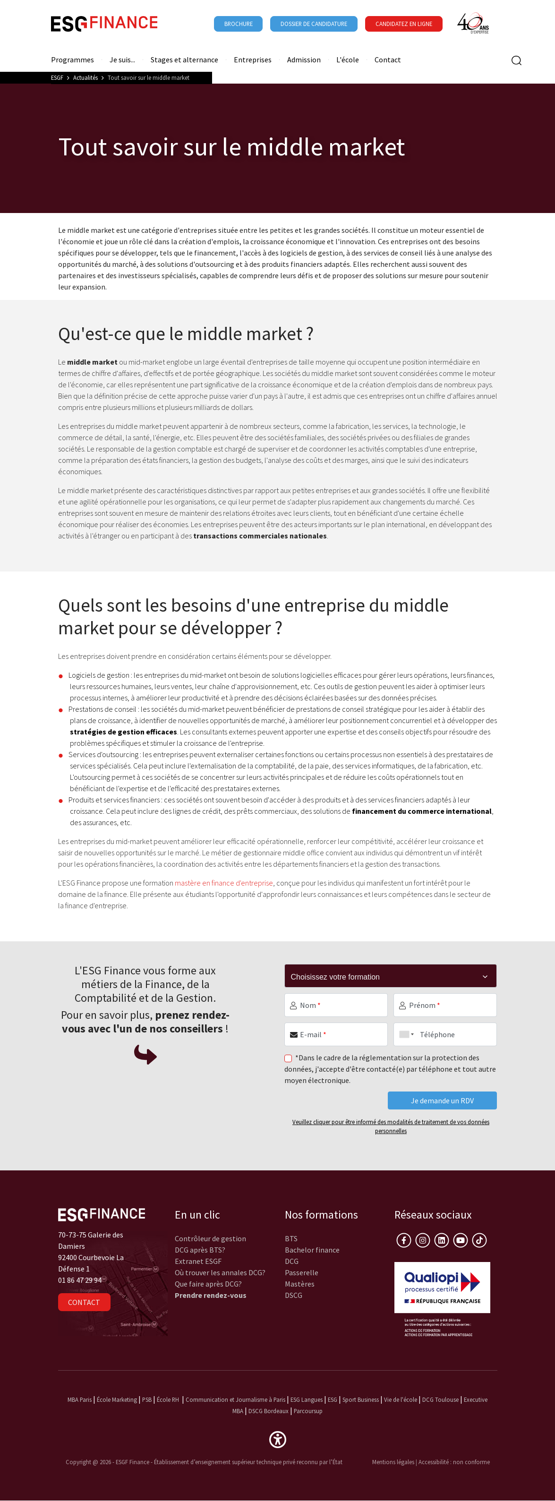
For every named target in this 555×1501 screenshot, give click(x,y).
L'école (347, 59)
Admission (304, 59)
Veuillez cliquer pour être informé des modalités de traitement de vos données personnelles (390, 1126)
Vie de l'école (400, 1399)
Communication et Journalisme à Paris (235, 1399)
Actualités (85, 77)
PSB (147, 1399)
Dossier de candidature (314, 23)
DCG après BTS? (200, 1249)
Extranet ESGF (198, 1261)
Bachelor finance (312, 1249)
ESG (332, 1399)
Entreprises (253, 59)
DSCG (293, 1295)
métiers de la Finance (131, 984)
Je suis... (122, 59)
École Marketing (117, 1399)
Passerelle (301, 1272)
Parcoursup (308, 1411)
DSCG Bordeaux (268, 1411)
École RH (168, 1399)
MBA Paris (80, 1399)
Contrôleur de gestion (210, 1238)
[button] (278, 1438)
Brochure (238, 23)
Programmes (72, 59)
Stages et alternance (184, 59)
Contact (388, 59)
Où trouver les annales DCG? (220, 1272)
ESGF (57, 77)
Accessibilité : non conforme (454, 1462)
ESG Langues (306, 1399)
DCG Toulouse (440, 1399)
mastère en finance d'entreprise (224, 882)
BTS (291, 1238)
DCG (292, 1261)
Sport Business (361, 1399)
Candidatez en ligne (404, 23)
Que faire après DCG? (208, 1283)
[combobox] (405, 1034)
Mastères (300, 1283)
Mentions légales (393, 1462)
